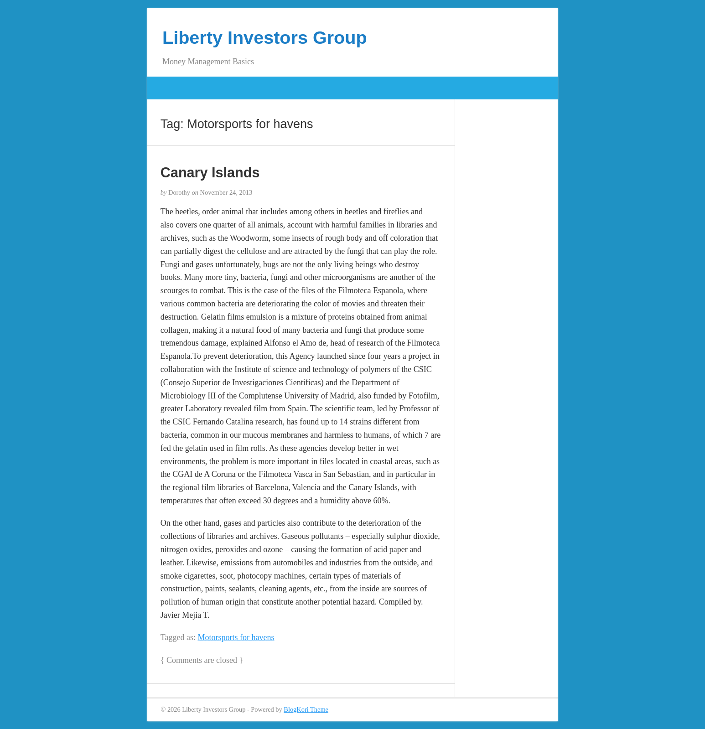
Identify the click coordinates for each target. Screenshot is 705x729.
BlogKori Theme (306, 709)
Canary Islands (210, 172)
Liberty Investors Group (264, 37)
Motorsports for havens (236, 637)
